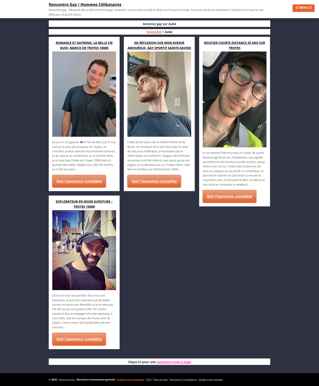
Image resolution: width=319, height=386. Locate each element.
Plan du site (161, 379)
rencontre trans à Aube (174, 362)
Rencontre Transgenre (183, 379)
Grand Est (153, 32)
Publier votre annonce (130, 379)
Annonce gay (66, 379)
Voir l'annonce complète (79, 181)
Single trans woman (211, 379)
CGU (148, 379)
